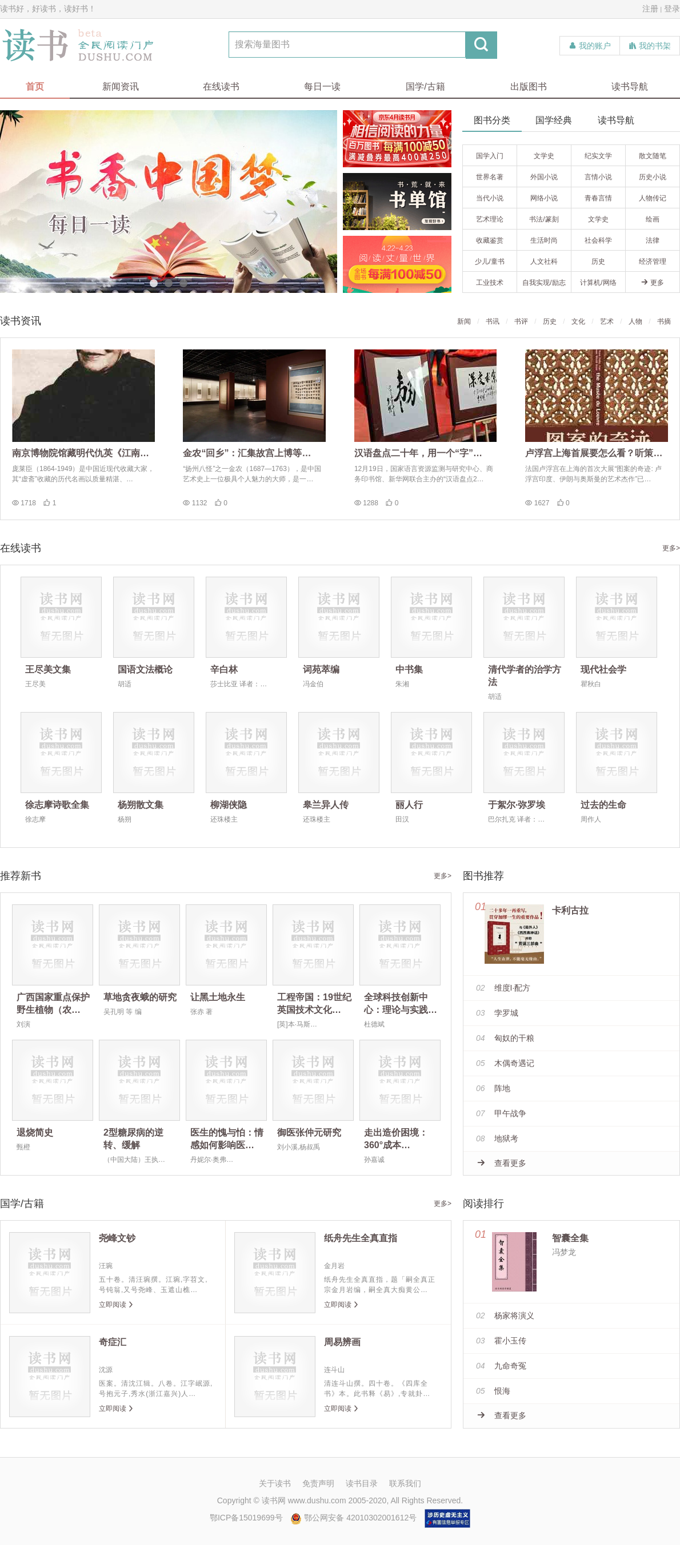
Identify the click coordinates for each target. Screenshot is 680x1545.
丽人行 (409, 805)
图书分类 (492, 120)
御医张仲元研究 (309, 1132)
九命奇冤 (501, 1365)
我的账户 (590, 45)
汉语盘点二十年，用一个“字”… (418, 453)
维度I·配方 (503, 987)
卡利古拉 (570, 910)
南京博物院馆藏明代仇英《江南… (80, 453)
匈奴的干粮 (505, 1038)
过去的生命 (603, 805)
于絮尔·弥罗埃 (516, 805)
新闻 (464, 321)
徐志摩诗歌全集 (57, 805)
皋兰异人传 (326, 805)
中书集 (409, 669)
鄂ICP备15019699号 (246, 1517)
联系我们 (405, 1483)
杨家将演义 (505, 1315)
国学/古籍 (425, 86)
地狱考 (497, 1138)
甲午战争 (501, 1113)
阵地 (493, 1088)
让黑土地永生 (217, 997)
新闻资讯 (120, 86)
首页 (35, 86)
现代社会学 (603, 669)
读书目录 (362, 1483)
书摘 (664, 321)
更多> (671, 548)
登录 (672, 8)
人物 (635, 321)
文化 (578, 321)
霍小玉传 (501, 1340)
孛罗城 (497, 1012)
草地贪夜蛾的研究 (140, 997)
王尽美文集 (48, 669)
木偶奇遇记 (505, 1063)
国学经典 (553, 120)
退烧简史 (35, 1132)
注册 (650, 8)
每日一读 (322, 86)
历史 (550, 321)
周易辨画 (342, 1342)
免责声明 (318, 1483)
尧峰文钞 (117, 1238)
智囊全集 (570, 1238)
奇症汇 (112, 1342)
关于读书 (275, 1483)
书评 (521, 321)
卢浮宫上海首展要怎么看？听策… (593, 453)
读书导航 (629, 86)
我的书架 (650, 45)
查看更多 (501, 1163)
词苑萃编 (321, 669)
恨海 (493, 1390)
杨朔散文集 (140, 805)
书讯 (492, 321)
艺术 (607, 321)
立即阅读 (116, 1305)
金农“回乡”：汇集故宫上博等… (247, 453)
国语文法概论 (145, 669)
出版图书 (528, 86)
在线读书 (221, 86)
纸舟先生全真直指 (360, 1238)
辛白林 (224, 669)
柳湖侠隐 (228, 805)
